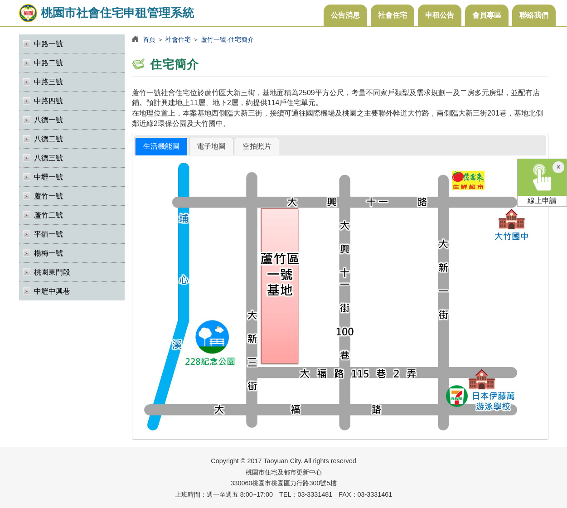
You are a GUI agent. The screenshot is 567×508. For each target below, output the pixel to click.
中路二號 (48, 63)
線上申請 (542, 181)
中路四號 (48, 101)
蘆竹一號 (48, 196)
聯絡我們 (533, 15)
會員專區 (486, 15)
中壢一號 (48, 177)
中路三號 (48, 82)
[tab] (161, 146)
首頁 (149, 39)
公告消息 (345, 15)
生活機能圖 (161, 146)
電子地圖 (211, 146)
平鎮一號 (48, 234)
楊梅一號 (48, 253)
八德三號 (48, 158)
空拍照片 (256, 146)
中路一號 (48, 44)
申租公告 (439, 15)
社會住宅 (392, 15)
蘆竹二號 (48, 215)
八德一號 (48, 120)
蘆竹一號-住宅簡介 (227, 39)
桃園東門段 (52, 272)
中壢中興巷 (52, 291)
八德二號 (48, 139)
